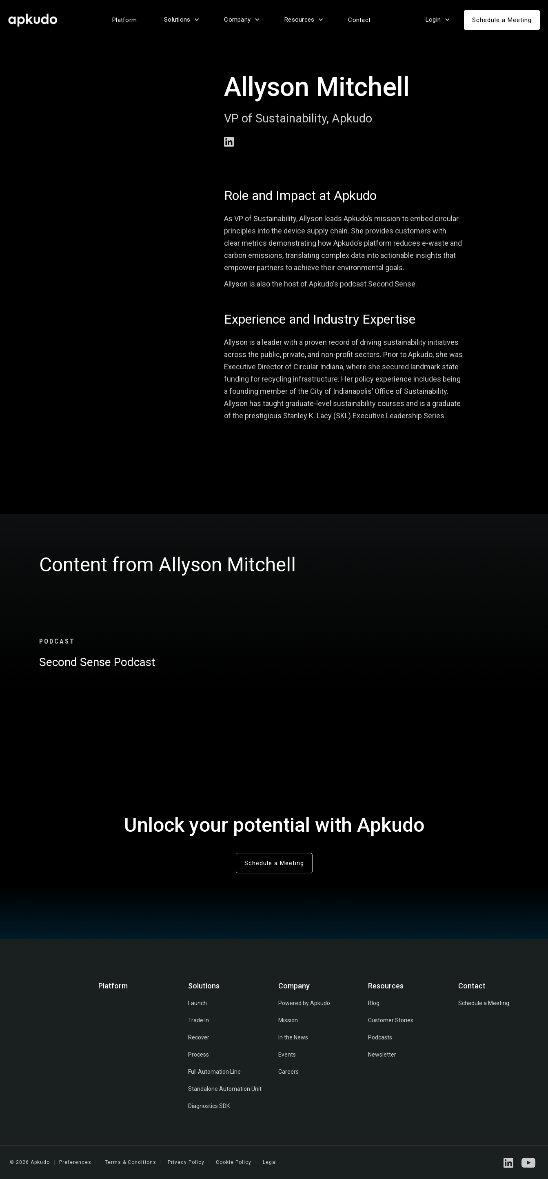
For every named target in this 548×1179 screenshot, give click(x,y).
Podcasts (380, 1037)
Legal (270, 1162)
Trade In (198, 1020)
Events (287, 1054)
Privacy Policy (186, 1162)
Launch (197, 1003)
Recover (198, 1037)
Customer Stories (390, 1020)
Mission (288, 1020)
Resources (386, 985)
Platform (124, 20)
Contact (359, 20)
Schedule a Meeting (502, 20)
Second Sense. (392, 284)
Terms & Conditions (130, 1162)
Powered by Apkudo (304, 1003)
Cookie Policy (233, 1162)
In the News (293, 1037)
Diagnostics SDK (209, 1106)
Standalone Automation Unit (225, 1089)
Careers (288, 1071)
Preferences (75, 1162)
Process (198, 1054)
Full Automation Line (214, 1071)
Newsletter (382, 1054)
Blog (373, 1003)
